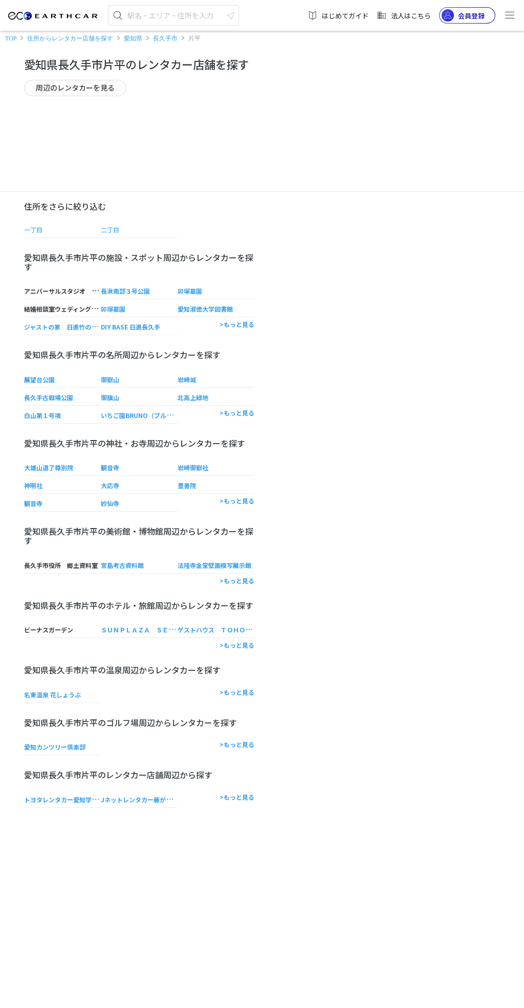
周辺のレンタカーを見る (75, 87)
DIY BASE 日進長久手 (130, 326)
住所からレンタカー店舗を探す (70, 38)
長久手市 (165, 38)
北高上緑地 (193, 397)
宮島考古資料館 (122, 565)
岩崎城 (187, 379)
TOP (10, 38)
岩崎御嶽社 (193, 467)
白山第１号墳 (42, 415)
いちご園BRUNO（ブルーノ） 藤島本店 (156, 415)
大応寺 (110, 485)
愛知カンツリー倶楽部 (54, 746)
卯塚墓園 (190, 291)
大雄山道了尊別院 (48, 467)
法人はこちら (404, 15)
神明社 (33, 485)
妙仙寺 (110, 503)
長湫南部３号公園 (125, 291)
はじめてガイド (338, 15)
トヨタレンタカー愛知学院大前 (67, 799)
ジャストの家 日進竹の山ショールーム (79, 326)
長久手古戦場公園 (48, 397)
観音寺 (110, 467)
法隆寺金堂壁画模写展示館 (214, 565)
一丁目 (33, 229)
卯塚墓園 (113, 308)
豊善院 (187, 485)
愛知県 (133, 38)
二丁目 (110, 229)
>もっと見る (237, 324)
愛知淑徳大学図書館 (205, 308)
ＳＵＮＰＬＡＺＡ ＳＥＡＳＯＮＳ (150, 629)
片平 (194, 38)
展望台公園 (39, 379)
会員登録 (463, 15)
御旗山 (110, 397)
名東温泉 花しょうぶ (52, 694)
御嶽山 (110, 379)
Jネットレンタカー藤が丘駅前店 (145, 799)
